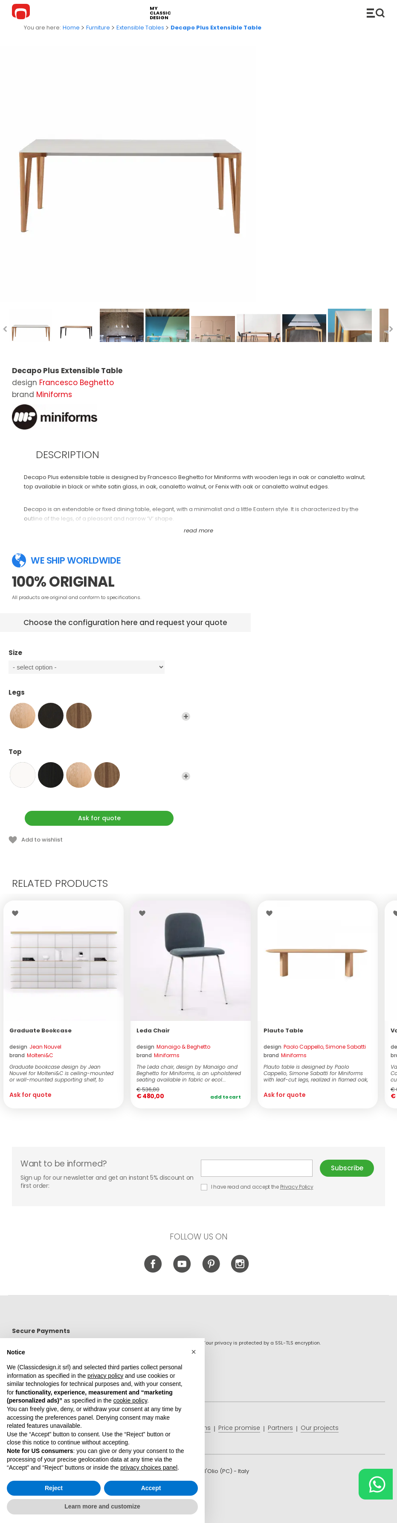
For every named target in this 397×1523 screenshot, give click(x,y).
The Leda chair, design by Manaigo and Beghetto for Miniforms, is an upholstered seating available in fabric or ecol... (188, 1073)
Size (99, 656)
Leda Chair (153, 1030)
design (35, 1046)
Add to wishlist (42, 840)
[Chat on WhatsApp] (376, 1484)
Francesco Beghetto (76, 382)
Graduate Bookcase (40, 1030)
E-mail (257, 1168)
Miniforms (54, 394)
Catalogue (375, 12)
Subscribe (347, 1167)
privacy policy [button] (105, 1375)
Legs (99, 696)
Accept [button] (151, 1488)
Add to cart (225, 1096)
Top (99, 755)
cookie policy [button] (130, 1400)
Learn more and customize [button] (102, 1506)
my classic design (160, 13)
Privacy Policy (296, 1186)
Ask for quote (99, 818)
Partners (280, 1428)
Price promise (239, 1428)
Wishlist (17, 913)
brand (31, 1055)
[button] (193, 1352)
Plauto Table (283, 1030)
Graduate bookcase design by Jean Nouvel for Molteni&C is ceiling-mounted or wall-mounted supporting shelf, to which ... (61, 1073)
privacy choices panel (148, 1467)
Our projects (320, 1428)
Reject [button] (54, 1488)
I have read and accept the (257, 1186)
